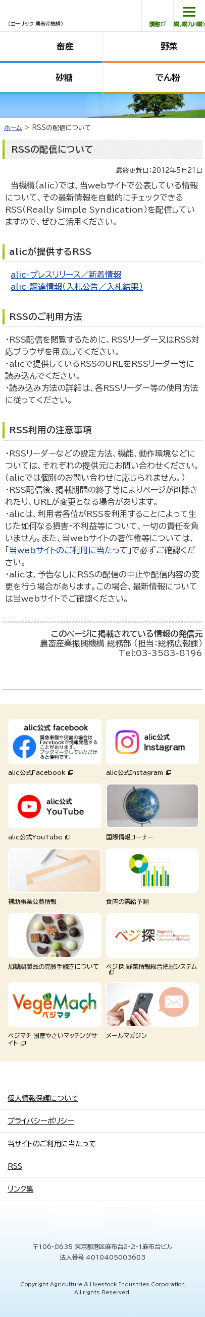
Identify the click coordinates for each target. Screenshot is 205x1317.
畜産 (65, 46)
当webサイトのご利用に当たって (68, 550)
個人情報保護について (43, 1098)
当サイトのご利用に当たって (52, 1143)
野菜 (169, 46)
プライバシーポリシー (41, 1121)
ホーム (13, 127)
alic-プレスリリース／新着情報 (66, 275)
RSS (15, 1166)
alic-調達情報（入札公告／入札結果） (77, 287)
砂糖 (64, 77)
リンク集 (20, 1189)
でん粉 (167, 77)
